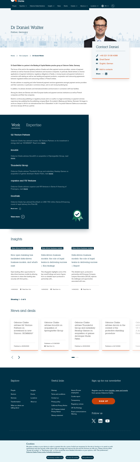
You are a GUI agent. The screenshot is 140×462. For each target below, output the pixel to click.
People (14, 6)
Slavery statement (57, 415)
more (13, 158)
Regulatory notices (77, 404)
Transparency (75, 400)
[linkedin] (106, 74)
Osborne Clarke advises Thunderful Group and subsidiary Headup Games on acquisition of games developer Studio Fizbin (85, 331)
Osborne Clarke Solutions (37, 6)
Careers (73, 6)
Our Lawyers (23, 55)
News (59, 6)
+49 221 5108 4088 (109, 55)
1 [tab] (73, 357)
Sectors (13, 394)
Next (19, 357)
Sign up (103, 401)
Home (13, 55)
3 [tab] (77, 357)
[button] (94, 6)
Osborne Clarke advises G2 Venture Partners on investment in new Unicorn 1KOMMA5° (23, 328)
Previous (12, 357)
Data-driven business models (22, 248)
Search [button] (112, 5)
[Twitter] (94, 421)
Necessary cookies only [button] (55, 457)
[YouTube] (107, 421)
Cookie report (75, 396)
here (43, 143)
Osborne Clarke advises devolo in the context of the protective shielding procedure (115, 328)
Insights (50, 6)
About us (83, 6)
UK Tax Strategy (76, 408)
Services (13, 398)
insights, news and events (118, 390)
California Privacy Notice (59, 405)
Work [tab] (15, 125)
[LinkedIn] (100, 421)
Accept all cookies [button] (72, 457)
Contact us (55, 398)
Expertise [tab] (33, 125)
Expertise (22, 6)
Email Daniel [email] (105, 59)
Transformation (16, 402)
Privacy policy (55, 402)
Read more (14, 208)
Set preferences (87, 457)
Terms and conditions (58, 394)
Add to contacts (106, 69)
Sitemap (54, 390)
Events (66, 6)
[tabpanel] (24, 334)
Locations (34, 398)
